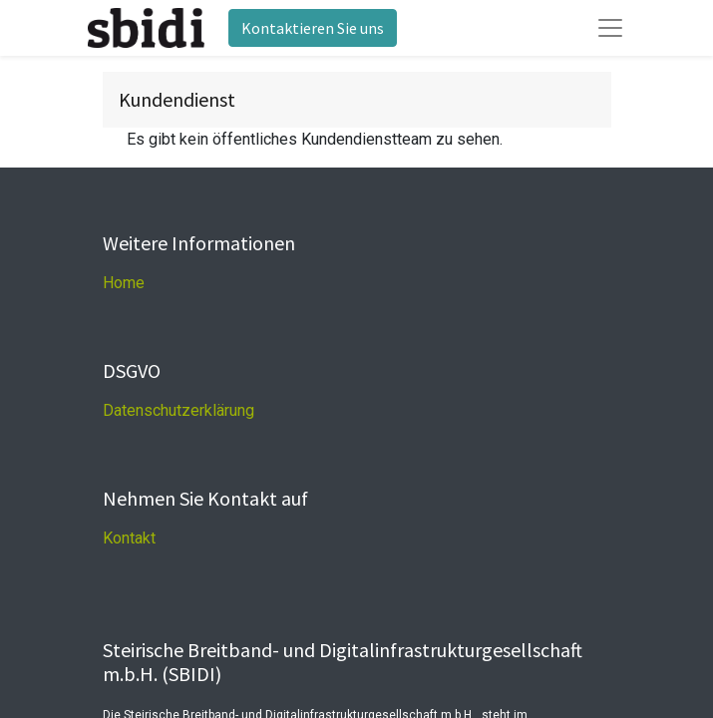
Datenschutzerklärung (178, 410)
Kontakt (129, 538)
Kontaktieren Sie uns (312, 28)
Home (124, 282)
